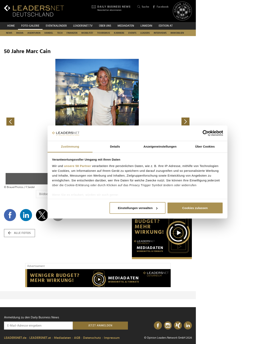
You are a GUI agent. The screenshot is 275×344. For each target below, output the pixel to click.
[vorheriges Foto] (51, 121)
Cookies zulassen (195, 208)
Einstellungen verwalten (137, 208)
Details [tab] (115, 146)
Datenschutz (92, 337)
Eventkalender (56, 25)
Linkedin (146, 25)
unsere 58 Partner (77, 165)
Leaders (145, 33)
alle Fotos (19, 233)
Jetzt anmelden (100, 325)
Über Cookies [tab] (205, 146)
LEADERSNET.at (40, 337)
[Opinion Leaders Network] (182, 11)
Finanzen (72, 33)
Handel (48, 33)
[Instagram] (168, 326)
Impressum (112, 337)
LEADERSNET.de (15, 337)
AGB (77, 337)
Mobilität (87, 33)
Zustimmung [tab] (70, 146)
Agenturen (33, 33)
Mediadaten (126, 25)
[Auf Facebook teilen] (10, 215)
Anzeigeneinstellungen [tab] (159, 146)
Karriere (119, 33)
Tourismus (103, 33)
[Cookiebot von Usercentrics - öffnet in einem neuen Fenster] (205, 133)
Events (132, 33)
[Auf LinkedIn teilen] (26, 215)
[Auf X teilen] (42, 215)
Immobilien (177, 33)
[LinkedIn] (188, 326)
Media (19, 33)
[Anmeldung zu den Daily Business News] (38, 326)
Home (11, 25)
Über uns (105, 25)
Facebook (160, 7)
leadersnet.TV (83, 25)
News (9, 33)
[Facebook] (158, 326)
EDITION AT (166, 25)
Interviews (160, 33)
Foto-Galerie (30, 25)
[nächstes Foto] (145, 121)
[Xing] (178, 326)
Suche (143, 7)
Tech (60, 33)
